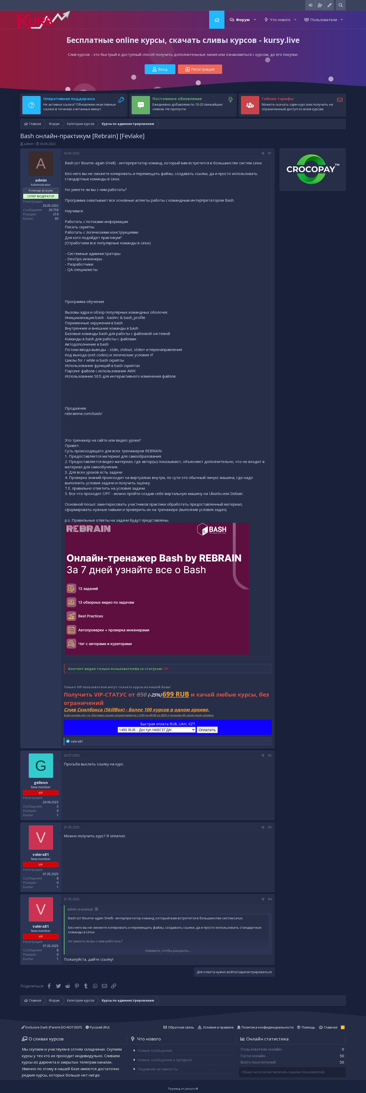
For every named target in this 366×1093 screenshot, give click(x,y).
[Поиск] (341, 5)
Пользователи (323, 19)
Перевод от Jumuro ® (183, 1088)
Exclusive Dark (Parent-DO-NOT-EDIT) (51, 1027)
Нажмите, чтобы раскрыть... (168, 950)
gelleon (41, 782)
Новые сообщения (155, 1050)
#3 (270, 827)
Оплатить (207, 729)
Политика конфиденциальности (267, 1027)
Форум (243, 19)
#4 (270, 899)
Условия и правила (218, 1027)
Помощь (308, 1027)
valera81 (41, 854)
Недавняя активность (158, 1068)
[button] (255, 20)
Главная (216, 20)
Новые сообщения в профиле (165, 1059)
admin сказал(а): (80, 909)
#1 (270, 153)
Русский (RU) (97, 1027)
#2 (270, 755)
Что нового (280, 19)
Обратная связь (181, 1027)
